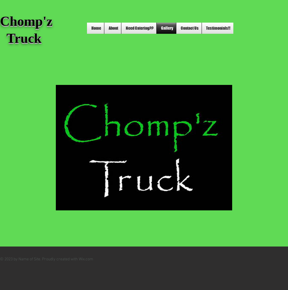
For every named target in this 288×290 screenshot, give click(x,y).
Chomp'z (28, 21)
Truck (20, 38)
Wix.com (86, 259)
